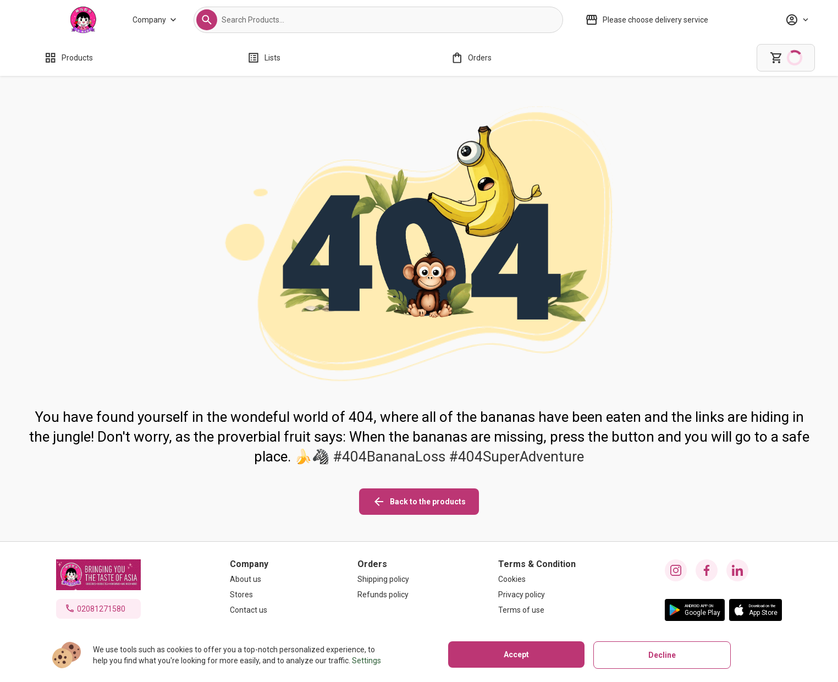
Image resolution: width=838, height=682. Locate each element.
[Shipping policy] (383, 579)
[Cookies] (537, 579)
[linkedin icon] (737, 570)
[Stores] (249, 594)
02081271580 (101, 608)
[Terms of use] (537, 609)
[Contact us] (249, 609)
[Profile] (797, 20)
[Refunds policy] (383, 594)
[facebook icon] (707, 570)
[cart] (786, 58)
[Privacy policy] (537, 594)
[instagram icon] (676, 570)
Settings (366, 660)
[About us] (249, 579)
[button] (206, 19)
